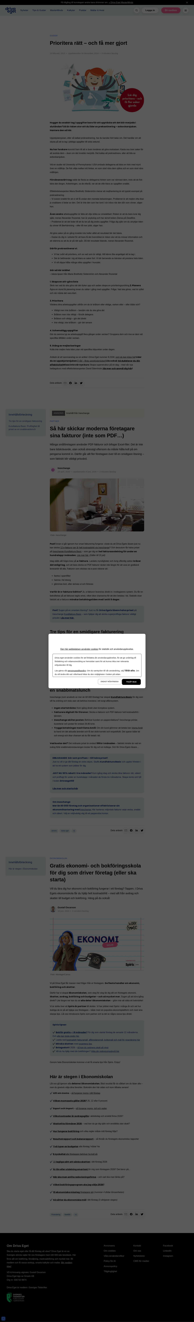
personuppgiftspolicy (77, 671)
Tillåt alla (131, 682)
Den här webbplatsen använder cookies (79, 649)
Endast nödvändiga (110, 682)
